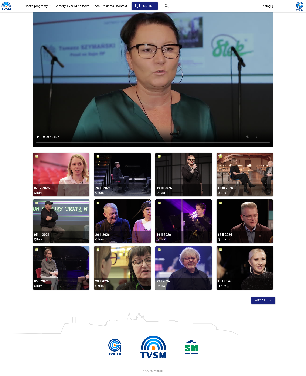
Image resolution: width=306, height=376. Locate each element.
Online (144, 6)
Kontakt (121, 6)
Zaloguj (267, 6)
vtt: (153, 79)
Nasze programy (38, 6)
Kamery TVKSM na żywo (72, 6)
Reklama (108, 6)
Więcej (263, 300)
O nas (96, 6)
